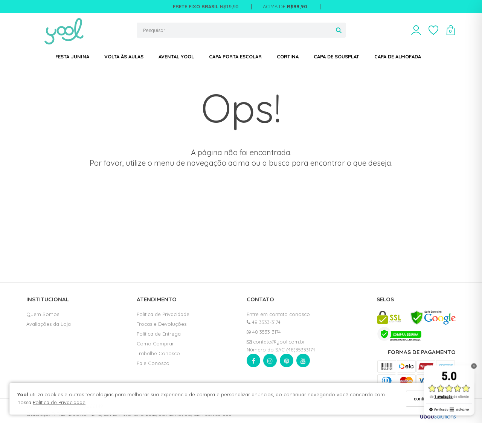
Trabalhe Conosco (158, 353)
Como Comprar (155, 344)
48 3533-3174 (264, 322)
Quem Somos (42, 314)
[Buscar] (339, 30)
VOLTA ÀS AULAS (123, 56)
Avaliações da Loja (48, 324)
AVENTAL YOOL (176, 56)
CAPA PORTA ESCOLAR (235, 56)
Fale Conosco (153, 363)
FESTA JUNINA (72, 56)
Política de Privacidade (59, 402)
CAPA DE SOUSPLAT (336, 56)
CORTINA (288, 56)
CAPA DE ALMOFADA (397, 56)
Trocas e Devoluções (161, 324)
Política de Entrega (159, 334)
